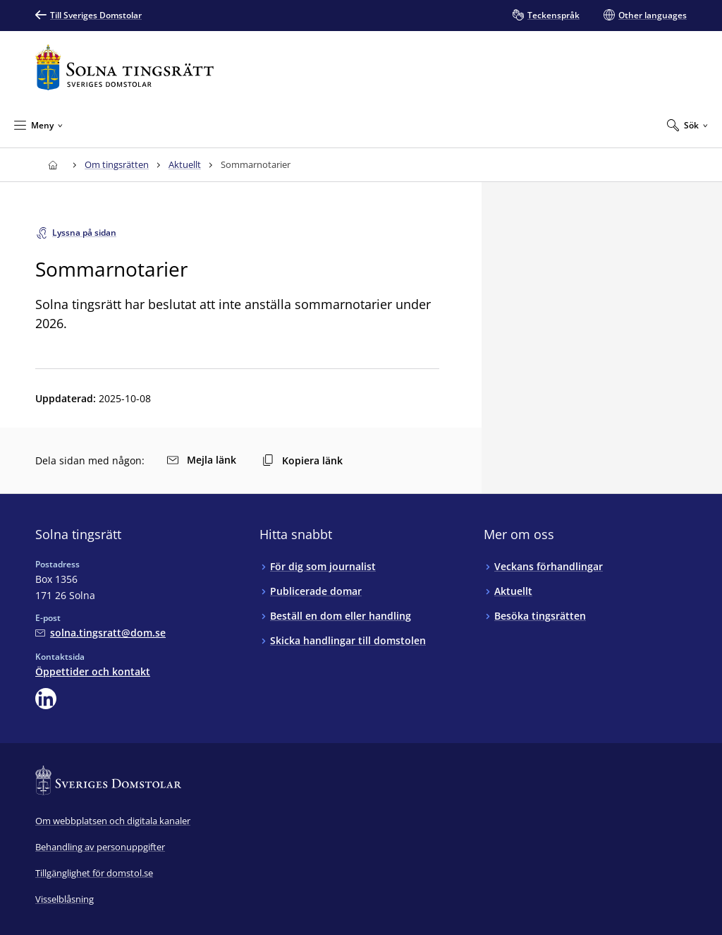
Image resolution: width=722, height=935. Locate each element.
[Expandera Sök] (687, 125)
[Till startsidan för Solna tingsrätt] (124, 67)
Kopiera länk (302, 460)
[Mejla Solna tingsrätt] (100, 633)
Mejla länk (201, 459)
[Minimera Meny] (38, 125)
